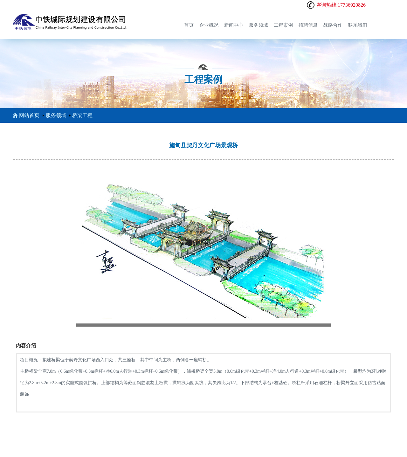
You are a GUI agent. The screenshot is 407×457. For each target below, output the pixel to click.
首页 (189, 25)
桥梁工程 (82, 115)
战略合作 (332, 25)
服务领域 (258, 25)
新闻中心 (233, 25)
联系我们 (357, 25)
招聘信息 (308, 25)
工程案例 (283, 25)
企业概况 (208, 25)
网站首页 (26, 115)
